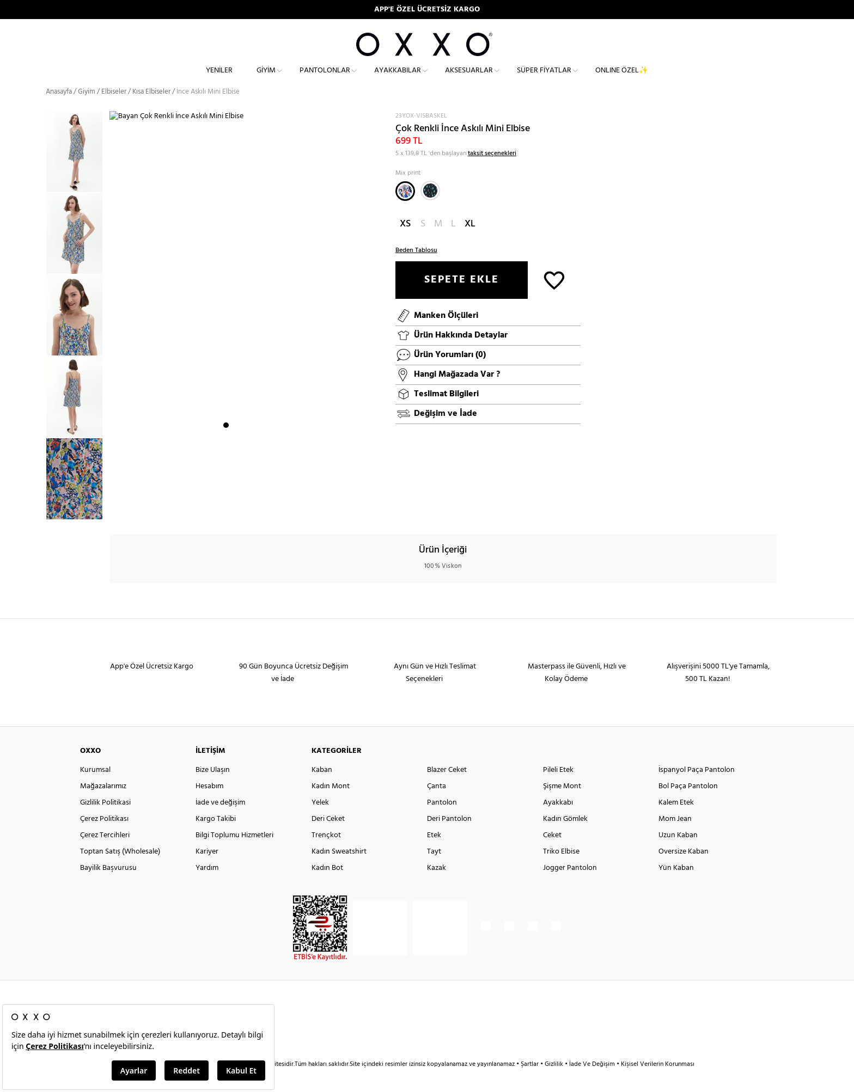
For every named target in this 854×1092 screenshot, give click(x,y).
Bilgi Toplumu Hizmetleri (234, 855)
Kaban (322, 789)
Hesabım (209, 806)
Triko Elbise (561, 871)
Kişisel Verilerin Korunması (657, 1083)
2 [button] (236, 509)
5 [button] (265, 509)
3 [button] (245, 509)
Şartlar (530, 1083)
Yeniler (219, 79)
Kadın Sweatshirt (339, 871)
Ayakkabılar (397, 79)
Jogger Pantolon (570, 887)
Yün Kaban (676, 887)
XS (405, 243)
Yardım (207, 887)
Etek (434, 855)
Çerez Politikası (104, 838)
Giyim (266, 79)
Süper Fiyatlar (544, 79)
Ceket (552, 855)
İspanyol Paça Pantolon (696, 789)
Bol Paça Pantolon (688, 806)
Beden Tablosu (416, 270)
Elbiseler (113, 111)
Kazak (436, 887)
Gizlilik (555, 1083)
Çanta (436, 806)
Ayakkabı (558, 822)
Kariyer (207, 871)
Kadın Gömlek (565, 838)
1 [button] (226, 509)
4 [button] (255, 509)
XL (470, 243)
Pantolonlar (325, 79)
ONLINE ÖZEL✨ (621, 79)
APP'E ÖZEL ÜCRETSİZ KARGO (427, 9)
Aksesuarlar (469, 79)
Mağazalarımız (103, 806)
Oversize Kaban (683, 871)
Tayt (434, 871)
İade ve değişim (220, 822)
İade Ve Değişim (592, 1083)
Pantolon (442, 822)
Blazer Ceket (447, 789)
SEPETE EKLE (461, 299)
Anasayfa (59, 111)
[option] (77, 171)
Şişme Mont (562, 806)
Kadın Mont (331, 806)
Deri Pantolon (449, 838)
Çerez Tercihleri (105, 855)
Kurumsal (95, 789)
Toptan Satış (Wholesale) (120, 871)
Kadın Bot (327, 887)
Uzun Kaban (678, 855)
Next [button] (114, 328)
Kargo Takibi (216, 838)
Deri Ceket (328, 838)
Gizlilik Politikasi (105, 822)
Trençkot (326, 855)
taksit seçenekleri (492, 173)
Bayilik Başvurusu (108, 887)
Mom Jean (675, 838)
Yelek (320, 822)
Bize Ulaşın (213, 789)
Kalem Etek (676, 822)
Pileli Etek (558, 789)
